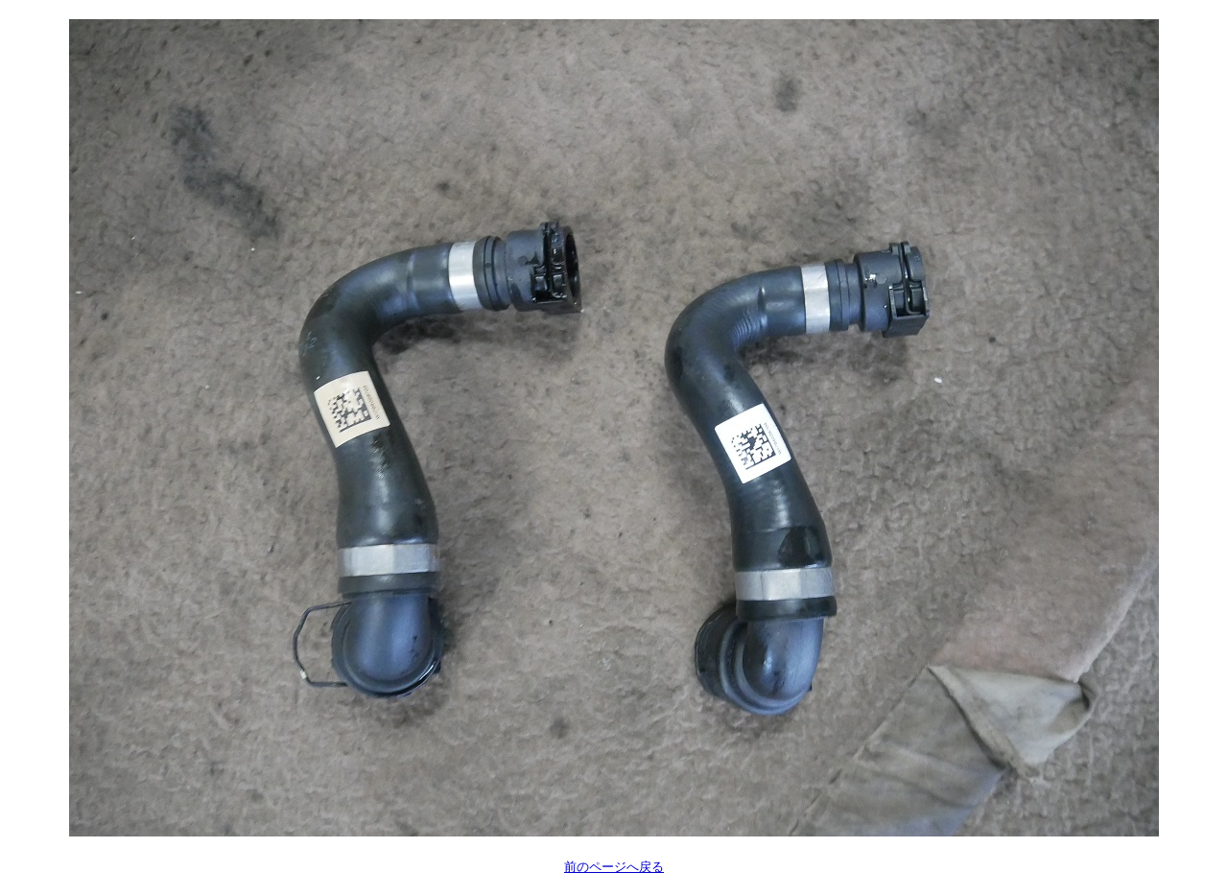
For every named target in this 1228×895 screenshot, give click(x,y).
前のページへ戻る (614, 867)
